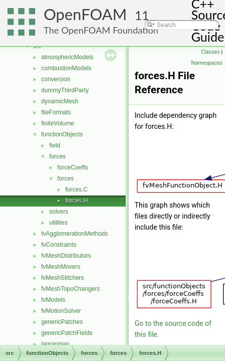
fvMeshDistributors (66, 255)
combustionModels (66, 68)
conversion (55, 79)
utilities (58, 222)
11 (142, 15)
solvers (58, 211)
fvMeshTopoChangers (70, 288)
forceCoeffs (72, 167)
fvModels (53, 299)
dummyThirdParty (65, 90)
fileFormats (56, 112)
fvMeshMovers (60, 266)
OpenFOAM (85, 14)
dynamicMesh (59, 101)
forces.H (76, 200)
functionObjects (62, 134)
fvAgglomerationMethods (74, 233)
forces (57, 156)
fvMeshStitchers (62, 277)
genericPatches (62, 321)
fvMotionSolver (61, 310)
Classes (210, 52)
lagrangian (55, 343)
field (54, 145)
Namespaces (206, 63)
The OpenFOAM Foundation (101, 30)
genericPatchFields (66, 332)
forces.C (76, 189)
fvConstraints (58, 244)
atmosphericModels (67, 57)
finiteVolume (57, 123)
